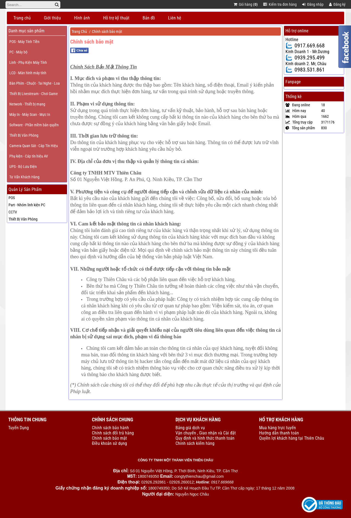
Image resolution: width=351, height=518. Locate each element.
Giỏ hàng (246, 4)
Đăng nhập (313, 4)
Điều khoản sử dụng (109, 443)
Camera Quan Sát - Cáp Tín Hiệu (33, 146)
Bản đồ (149, 18)
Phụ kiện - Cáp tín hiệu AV (28, 156)
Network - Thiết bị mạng (27, 104)
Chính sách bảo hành (110, 427)
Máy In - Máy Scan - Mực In (29, 114)
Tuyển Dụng (18, 427)
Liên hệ (174, 18)
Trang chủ (22, 18)
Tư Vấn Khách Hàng (24, 177)
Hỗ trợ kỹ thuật (116, 18)
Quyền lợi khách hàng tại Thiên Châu (291, 438)
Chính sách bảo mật (107, 31)
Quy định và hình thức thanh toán (205, 438)
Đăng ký (337, 4)
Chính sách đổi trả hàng (113, 433)
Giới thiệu (52, 18)
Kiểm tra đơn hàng (280, 4)
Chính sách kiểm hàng (195, 443)
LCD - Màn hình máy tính (27, 73)
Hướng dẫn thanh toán (279, 433)
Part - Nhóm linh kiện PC (27, 205)
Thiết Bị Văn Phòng (23, 135)
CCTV (13, 212)
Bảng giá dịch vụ (190, 427)
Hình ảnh (82, 18)
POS (12, 198)
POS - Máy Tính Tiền (24, 41)
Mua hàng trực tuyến (277, 427)
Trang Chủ (79, 31)
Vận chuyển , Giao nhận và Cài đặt (206, 433)
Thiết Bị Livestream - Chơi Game (33, 93)
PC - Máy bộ (18, 52)
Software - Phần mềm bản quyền (34, 125)
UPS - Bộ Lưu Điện (23, 166)
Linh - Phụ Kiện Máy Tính (28, 62)
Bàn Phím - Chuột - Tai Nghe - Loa (34, 83)
